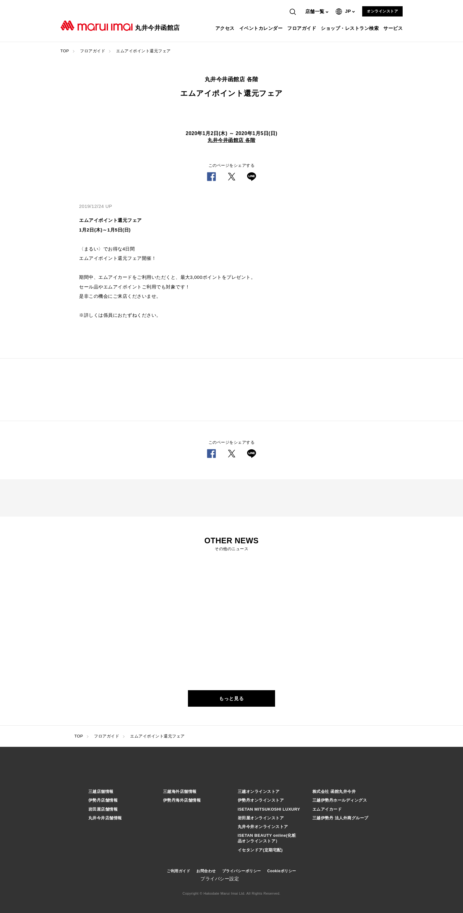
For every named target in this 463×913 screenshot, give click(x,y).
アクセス (226, 28)
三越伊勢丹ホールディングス (339, 800)
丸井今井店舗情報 (105, 818)
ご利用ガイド (178, 871)
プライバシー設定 (219, 878)
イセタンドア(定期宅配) (260, 850)
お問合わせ (206, 871)
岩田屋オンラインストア (261, 818)
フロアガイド (302, 28)
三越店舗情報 (101, 791)
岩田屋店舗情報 (103, 809)
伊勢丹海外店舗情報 (182, 800)
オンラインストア (382, 11)
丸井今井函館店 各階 (231, 140)
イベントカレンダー (262, 28)
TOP (64, 51)
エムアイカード (327, 809)
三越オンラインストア (259, 791)
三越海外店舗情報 (180, 791)
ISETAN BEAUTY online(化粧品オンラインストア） (267, 838)
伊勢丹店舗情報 (103, 800)
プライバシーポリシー (241, 871)
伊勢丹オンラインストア (261, 800)
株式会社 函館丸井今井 (334, 791)
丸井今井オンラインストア (263, 826)
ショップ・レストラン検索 (350, 28)
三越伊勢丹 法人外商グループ (340, 818)
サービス (394, 28)
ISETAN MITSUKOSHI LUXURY (269, 809)
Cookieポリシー (281, 871)
